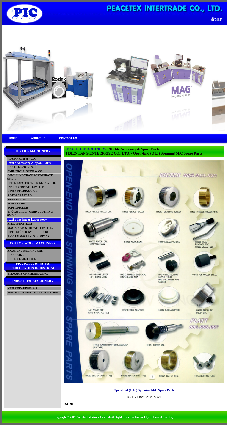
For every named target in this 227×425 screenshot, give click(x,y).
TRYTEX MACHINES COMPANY (28, 236)
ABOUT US (38, 138)
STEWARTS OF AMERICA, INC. (27, 273)
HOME (13, 138)
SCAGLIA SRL (16, 203)
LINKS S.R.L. (15, 255)
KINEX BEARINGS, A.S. (22, 191)
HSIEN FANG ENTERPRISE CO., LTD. (31, 183)
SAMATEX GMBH (18, 199)
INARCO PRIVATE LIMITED (25, 187)
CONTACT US (68, 138)
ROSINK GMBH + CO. (21, 158)
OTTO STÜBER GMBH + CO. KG (28, 232)
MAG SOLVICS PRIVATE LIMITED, (30, 227)
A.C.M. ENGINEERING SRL (25, 250)
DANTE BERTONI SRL (21, 167)
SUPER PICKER (17, 207)
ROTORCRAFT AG (19, 195)
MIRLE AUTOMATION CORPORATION (32, 292)
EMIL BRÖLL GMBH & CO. (25, 171)
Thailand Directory (162, 417)
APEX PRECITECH (19, 223)
